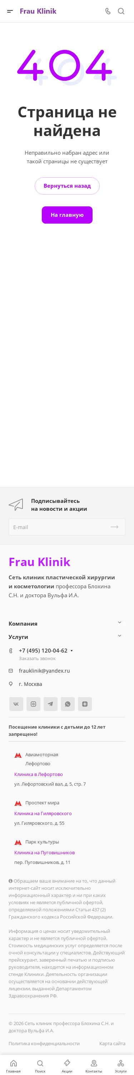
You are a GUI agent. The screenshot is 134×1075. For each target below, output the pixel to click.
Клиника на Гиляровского (43, 813)
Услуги (18, 636)
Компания (23, 623)
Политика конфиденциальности (44, 1043)
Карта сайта (112, 1043)
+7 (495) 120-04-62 (43, 650)
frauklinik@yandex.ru (44, 670)
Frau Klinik (39, 561)
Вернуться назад (67, 185)
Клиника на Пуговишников (44, 852)
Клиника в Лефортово (38, 774)
